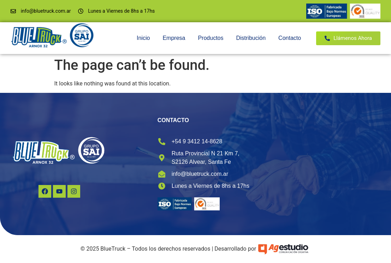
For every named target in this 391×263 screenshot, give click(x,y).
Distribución (251, 38)
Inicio (143, 38)
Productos (210, 38)
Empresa (173, 38)
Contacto (289, 38)
